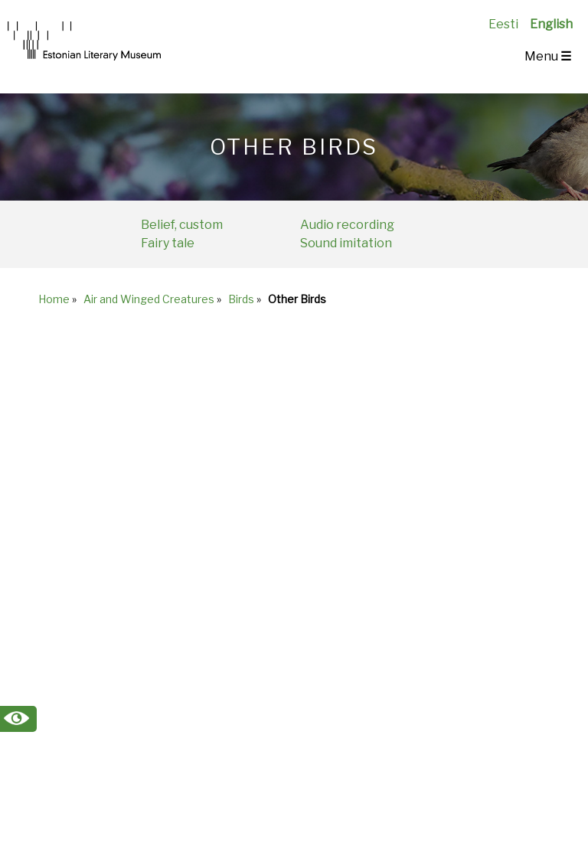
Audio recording (347, 224)
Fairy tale (167, 243)
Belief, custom (182, 224)
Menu (547, 56)
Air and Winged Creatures (148, 298)
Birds (241, 298)
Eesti (503, 24)
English (551, 24)
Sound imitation (346, 243)
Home (54, 298)
